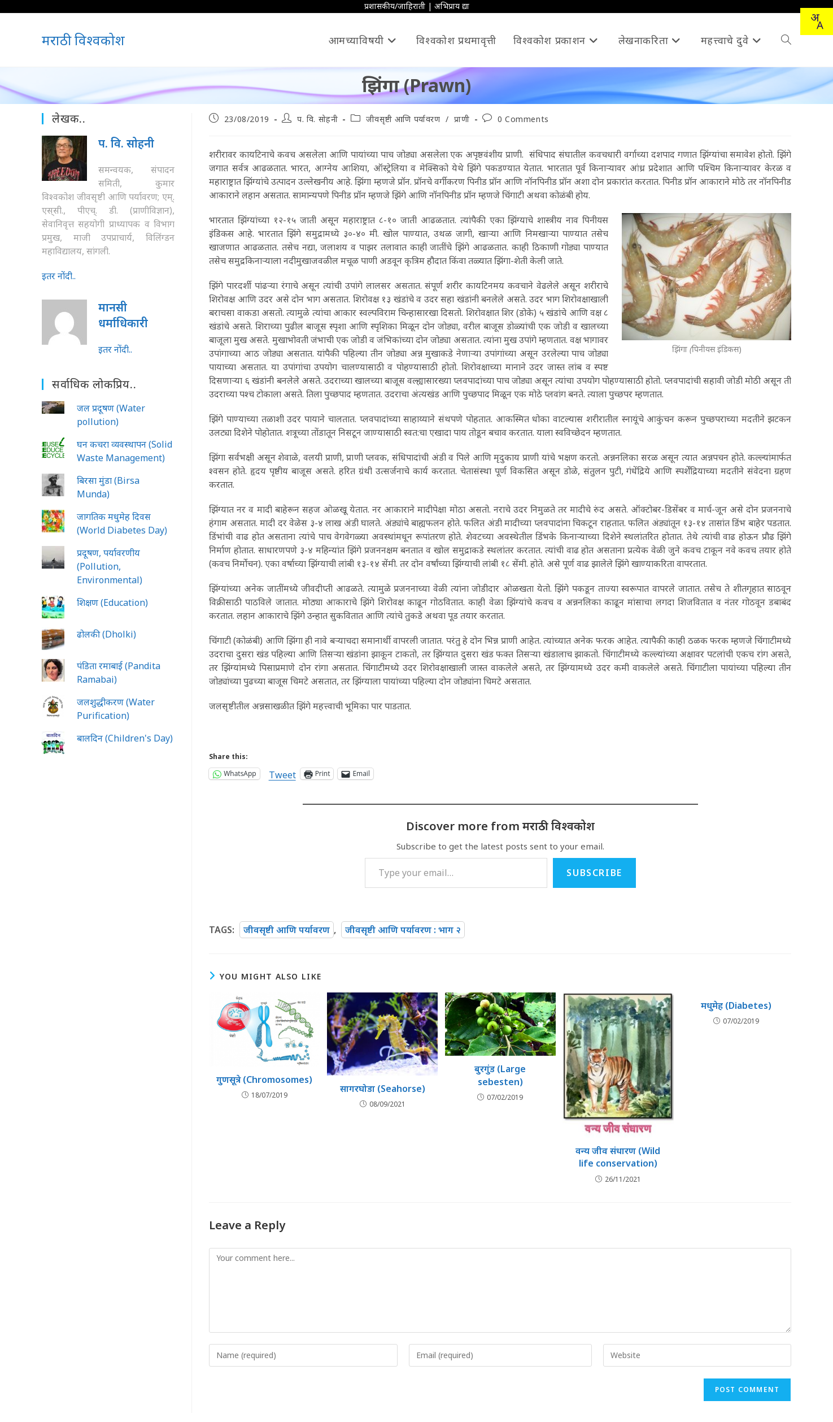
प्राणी (461, 119)
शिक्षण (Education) (112, 602)
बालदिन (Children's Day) (125, 738)
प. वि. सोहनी (317, 119)
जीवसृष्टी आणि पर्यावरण (403, 119)
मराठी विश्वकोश (83, 40)
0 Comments (523, 119)
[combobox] (816, 21)
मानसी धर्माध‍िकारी (123, 315)
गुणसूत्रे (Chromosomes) (264, 1079)
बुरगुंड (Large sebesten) (500, 1075)
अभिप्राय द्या (451, 6)
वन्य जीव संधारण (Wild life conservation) (617, 1156)
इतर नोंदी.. (59, 276)
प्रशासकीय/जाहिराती (394, 6)
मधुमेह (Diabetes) (736, 1005)
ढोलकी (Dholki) (106, 634)
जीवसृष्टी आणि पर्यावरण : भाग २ (403, 930)
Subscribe (594, 872)
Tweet (282, 773)
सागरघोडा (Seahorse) (382, 1088)
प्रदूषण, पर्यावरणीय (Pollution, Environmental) (109, 566)
